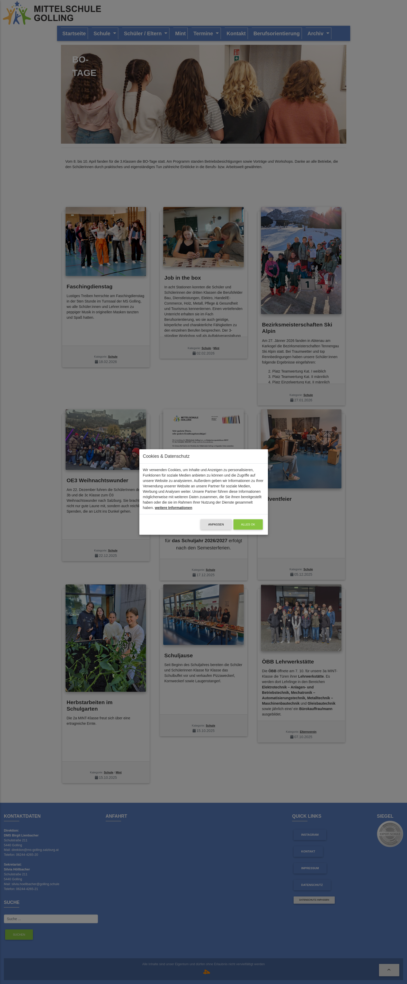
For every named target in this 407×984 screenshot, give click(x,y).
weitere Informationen (173, 508)
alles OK (248, 524)
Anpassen (216, 524)
